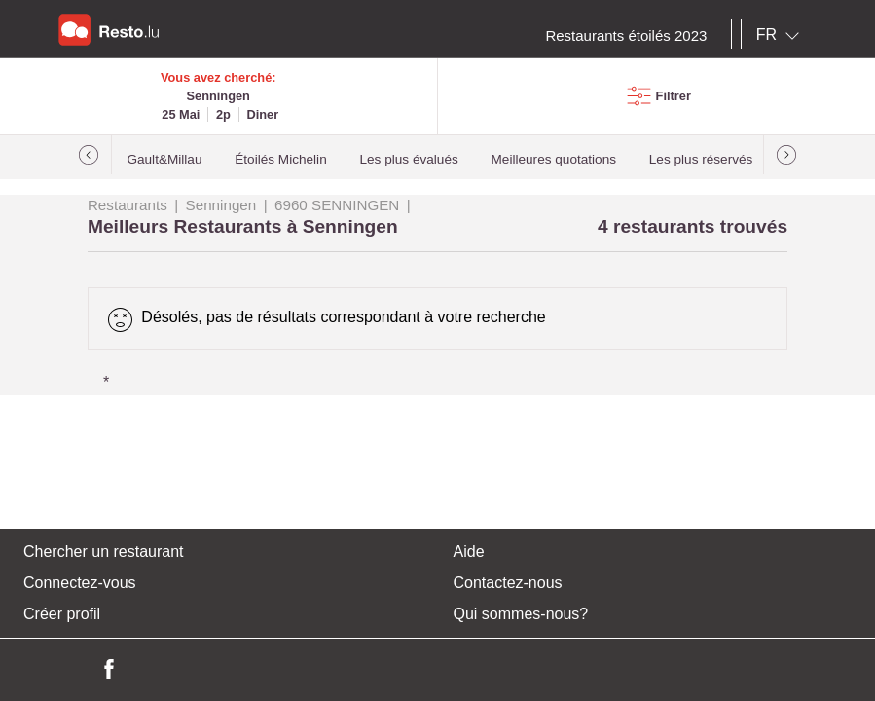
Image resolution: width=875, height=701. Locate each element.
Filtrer (673, 96)
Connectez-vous (79, 582)
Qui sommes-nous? (521, 614)
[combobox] (782, 35)
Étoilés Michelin (280, 159)
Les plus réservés (701, 159)
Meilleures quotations (554, 159)
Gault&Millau (164, 159)
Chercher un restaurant (103, 551)
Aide (469, 551)
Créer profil (61, 614)
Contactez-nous (508, 582)
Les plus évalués (409, 159)
